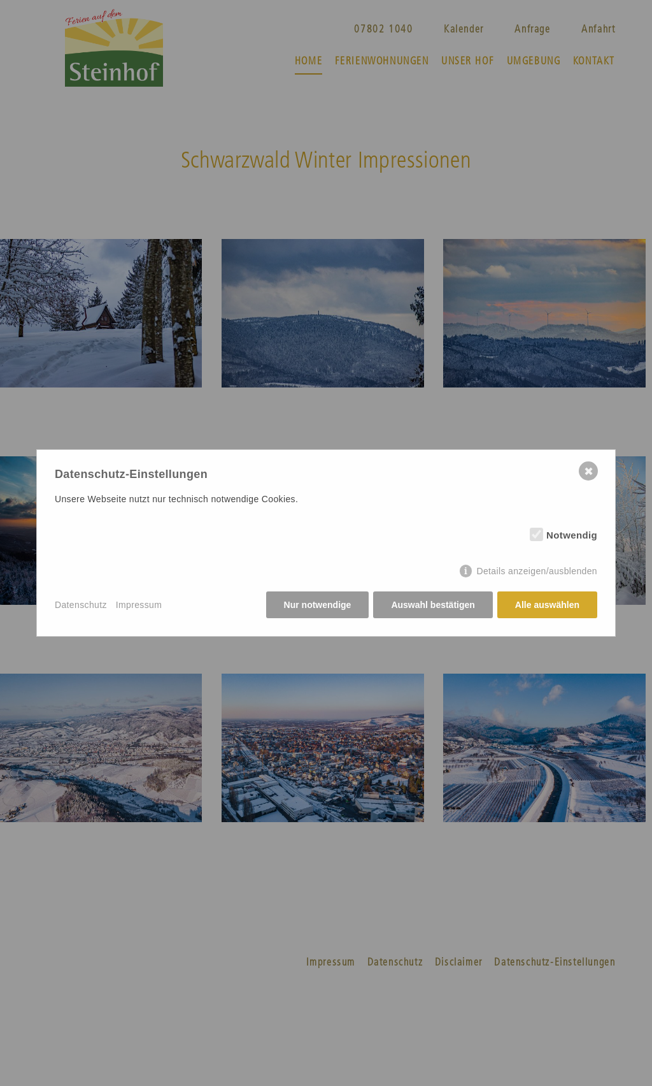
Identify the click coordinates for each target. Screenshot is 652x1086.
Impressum (139, 605)
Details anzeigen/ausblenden (536, 571)
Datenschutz (81, 605)
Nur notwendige (317, 605)
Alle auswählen (547, 605)
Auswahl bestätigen (432, 605)
